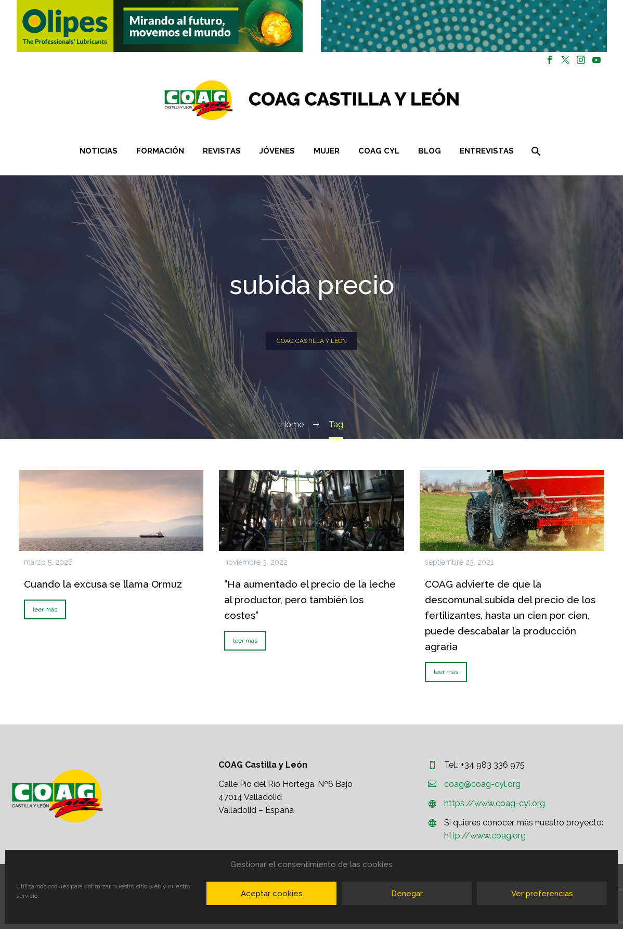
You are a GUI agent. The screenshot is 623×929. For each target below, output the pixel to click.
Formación (160, 151)
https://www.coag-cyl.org (494, 803)
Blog (429, 151)
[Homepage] (373, 100)
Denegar (407, 893)
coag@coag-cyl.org (482, 784)
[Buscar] (535, 151)
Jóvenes (277, 151)
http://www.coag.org (485, 836)
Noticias (99, 151)
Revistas (222, 151)
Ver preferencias (542, 893)
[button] (160, 26)
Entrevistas (487, 151)
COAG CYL (378, 151)
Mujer (327, 151)
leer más (45, 609)
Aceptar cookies (272, 893)
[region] (159, 26)
